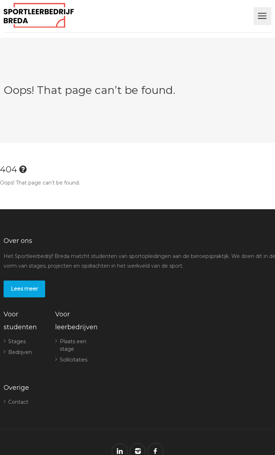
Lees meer (24, 289)
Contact (18, 402)
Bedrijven (20, 352)
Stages (17, 341)
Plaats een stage (73, 345)
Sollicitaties (73, 359)
